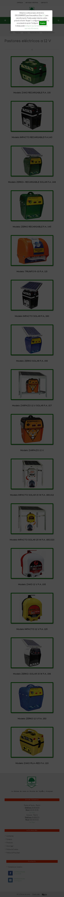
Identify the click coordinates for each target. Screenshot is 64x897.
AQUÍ (43, 15)
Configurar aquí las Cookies (33, 26)
